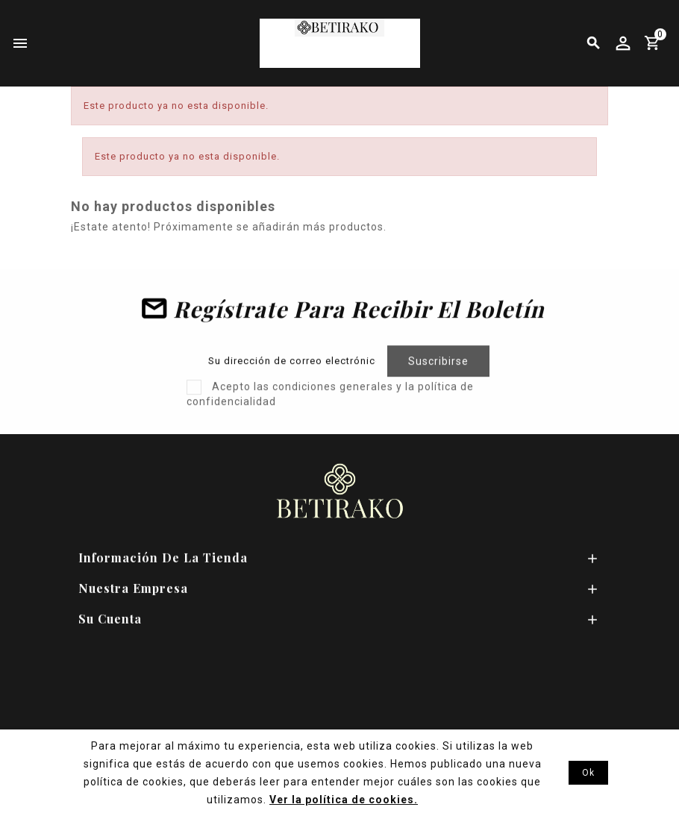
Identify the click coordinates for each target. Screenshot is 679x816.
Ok (588, 773)
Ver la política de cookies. (343, 800)
